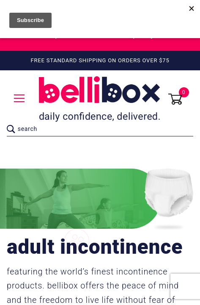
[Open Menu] (19, 99)
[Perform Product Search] (11, 129)
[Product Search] (104, 129)
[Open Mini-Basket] (180, 99)
